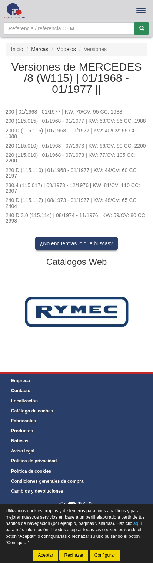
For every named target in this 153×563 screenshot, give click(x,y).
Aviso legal (22, 451)
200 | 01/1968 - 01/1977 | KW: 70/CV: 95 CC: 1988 (64, 112)
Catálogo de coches (32, 411)
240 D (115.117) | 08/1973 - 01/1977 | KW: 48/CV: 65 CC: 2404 (72, 203)
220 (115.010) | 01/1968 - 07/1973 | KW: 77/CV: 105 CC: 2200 (71, 157)
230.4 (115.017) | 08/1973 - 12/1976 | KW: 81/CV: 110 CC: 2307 (73, 188)
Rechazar (73, 555)
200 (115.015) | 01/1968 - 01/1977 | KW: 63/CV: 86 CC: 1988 (76, 121)
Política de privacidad (34, 460)
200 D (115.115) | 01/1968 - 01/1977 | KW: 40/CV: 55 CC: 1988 (72, 133)
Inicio (17, 49)
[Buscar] (141, 28)
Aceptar (45, 555)
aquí (137, 523)
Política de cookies (31, 471)
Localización (24, 401)
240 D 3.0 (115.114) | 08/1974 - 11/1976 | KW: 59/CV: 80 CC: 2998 (76, 218)
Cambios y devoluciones (37, 491)
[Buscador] (69, 28)
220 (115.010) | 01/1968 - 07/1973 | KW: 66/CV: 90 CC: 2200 (76, 146)
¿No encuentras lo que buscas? (76, 243)
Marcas (39, 49)
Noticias (20, 441)
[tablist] (76, 311)
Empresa (20, 380)
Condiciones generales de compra (47, 481)
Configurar (104, 555)
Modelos (66, 49)
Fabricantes (23, 421)
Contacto (20, 390)
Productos (22, 431)
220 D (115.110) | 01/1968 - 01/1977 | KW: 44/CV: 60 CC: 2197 (72, 173)
